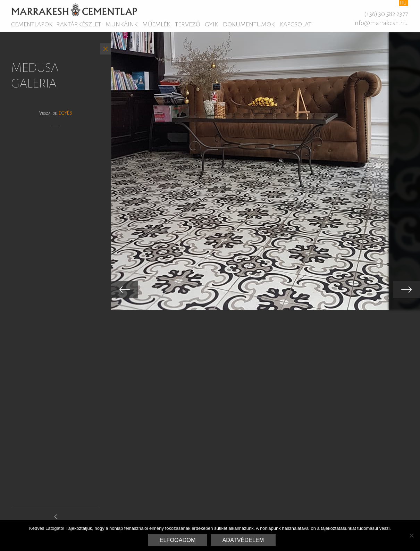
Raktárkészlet (78, 24)
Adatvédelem (243, 540)
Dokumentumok (249, 24)
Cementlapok (32, 24)
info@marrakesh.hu (380, 22)
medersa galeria (55, 519)
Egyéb (65, 113)
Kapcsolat (295, 24)
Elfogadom (178, 540)
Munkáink (122, 24)
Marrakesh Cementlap (74, 9)
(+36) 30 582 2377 (386, 13)
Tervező (187, 24)
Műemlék (156, 24)
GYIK (211, 24)
